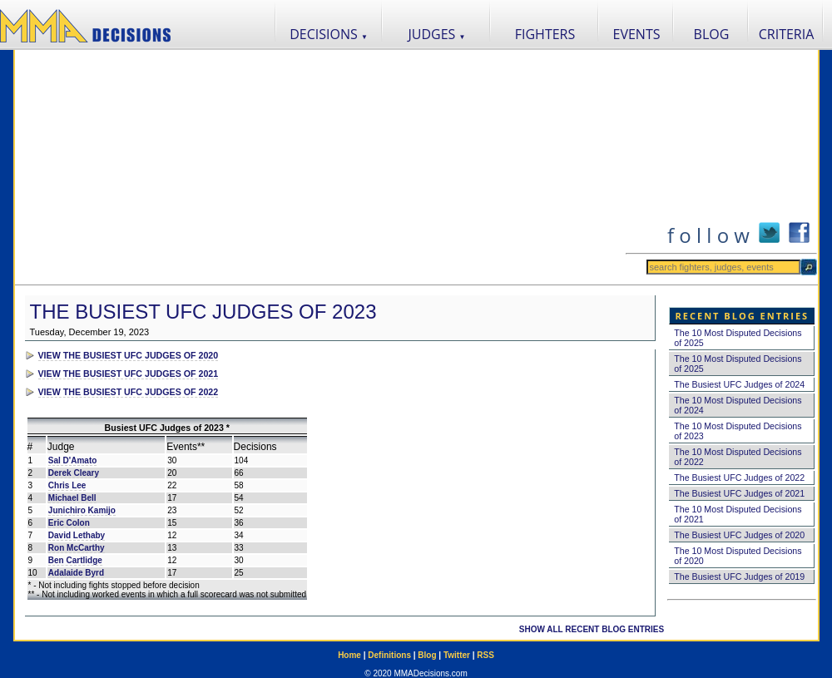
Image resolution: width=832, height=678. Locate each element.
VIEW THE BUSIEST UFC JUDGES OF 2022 (128, 392)
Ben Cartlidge (75, 560)
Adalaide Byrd (76, 572)
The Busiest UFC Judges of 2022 (739, 478)
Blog (427, 655)
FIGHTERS (545, 34)
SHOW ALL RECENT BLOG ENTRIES (591, 629)
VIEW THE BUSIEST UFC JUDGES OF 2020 (128, 355)
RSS (485, 655)
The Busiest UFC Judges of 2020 (739, 535)
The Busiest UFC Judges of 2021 (739, 493)
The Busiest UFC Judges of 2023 (203, 311)
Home (349, 655)
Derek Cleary (73, 473)
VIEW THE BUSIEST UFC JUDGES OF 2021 (128, 374)
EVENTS (637, 34)
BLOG (712, 34)
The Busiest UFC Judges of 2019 (739, 576)
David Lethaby (76, 535)
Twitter (456, 655)
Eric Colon (69, 522)
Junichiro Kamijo (82, 510)
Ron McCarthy (76, 547)
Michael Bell (72, 497)
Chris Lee (67, 485)
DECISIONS (329, 34)
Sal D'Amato (72, 460)
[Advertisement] (319, 167)
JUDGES (437, 34)
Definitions (389, 655)
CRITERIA (787, 34)
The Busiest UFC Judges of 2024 (739, 384)
